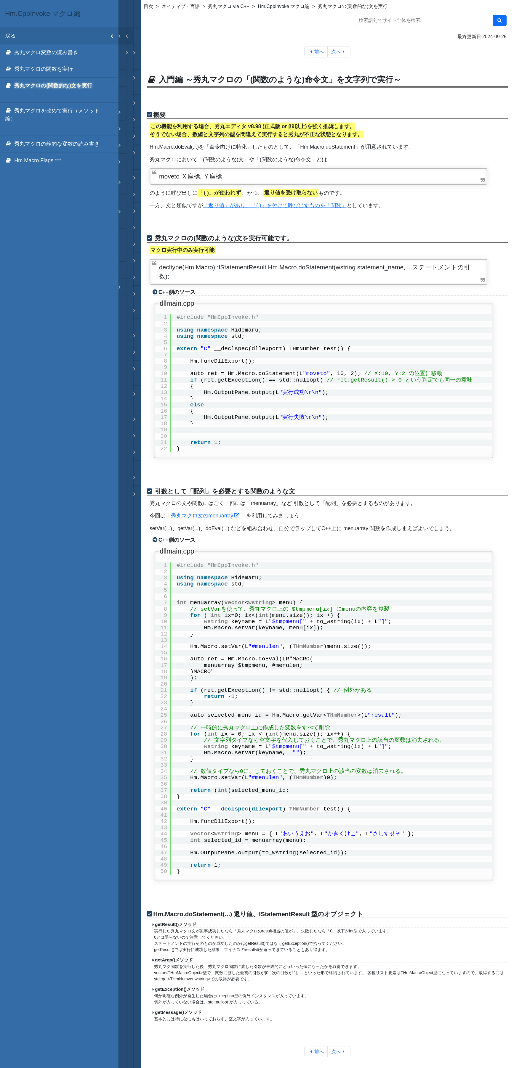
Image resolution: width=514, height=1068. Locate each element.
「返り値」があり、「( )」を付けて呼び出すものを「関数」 (275, 205)
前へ (316, 51)
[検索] (500, 20)
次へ (339, 51)
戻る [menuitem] (62, 36)
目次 (148, 6)
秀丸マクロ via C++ (228, 6)
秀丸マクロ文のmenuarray (202, 516)
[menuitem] (59, 52)
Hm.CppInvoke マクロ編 (283, 6)
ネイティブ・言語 (181, 6)
